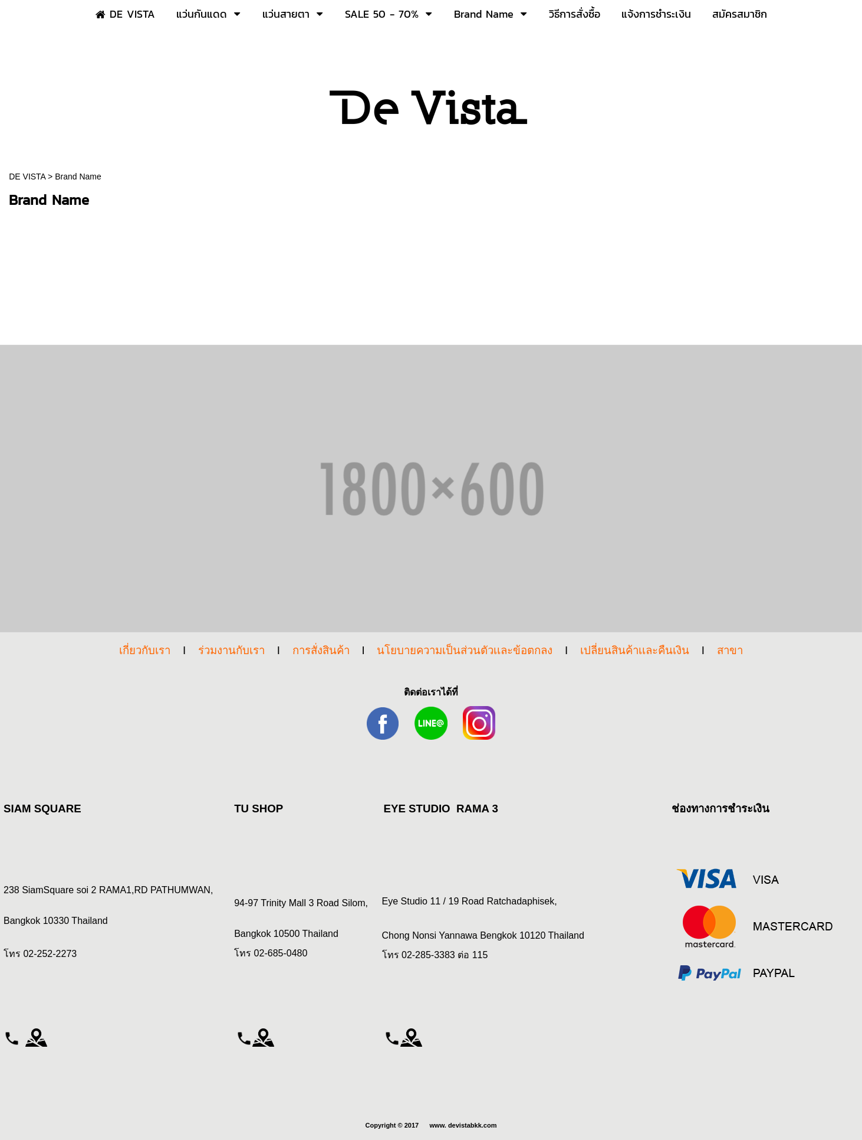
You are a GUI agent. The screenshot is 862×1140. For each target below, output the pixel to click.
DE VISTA (28, 176)
